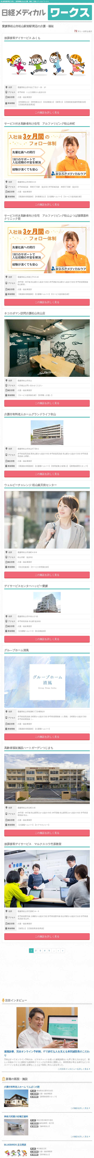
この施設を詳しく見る (47, 112)
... (54, 950)
